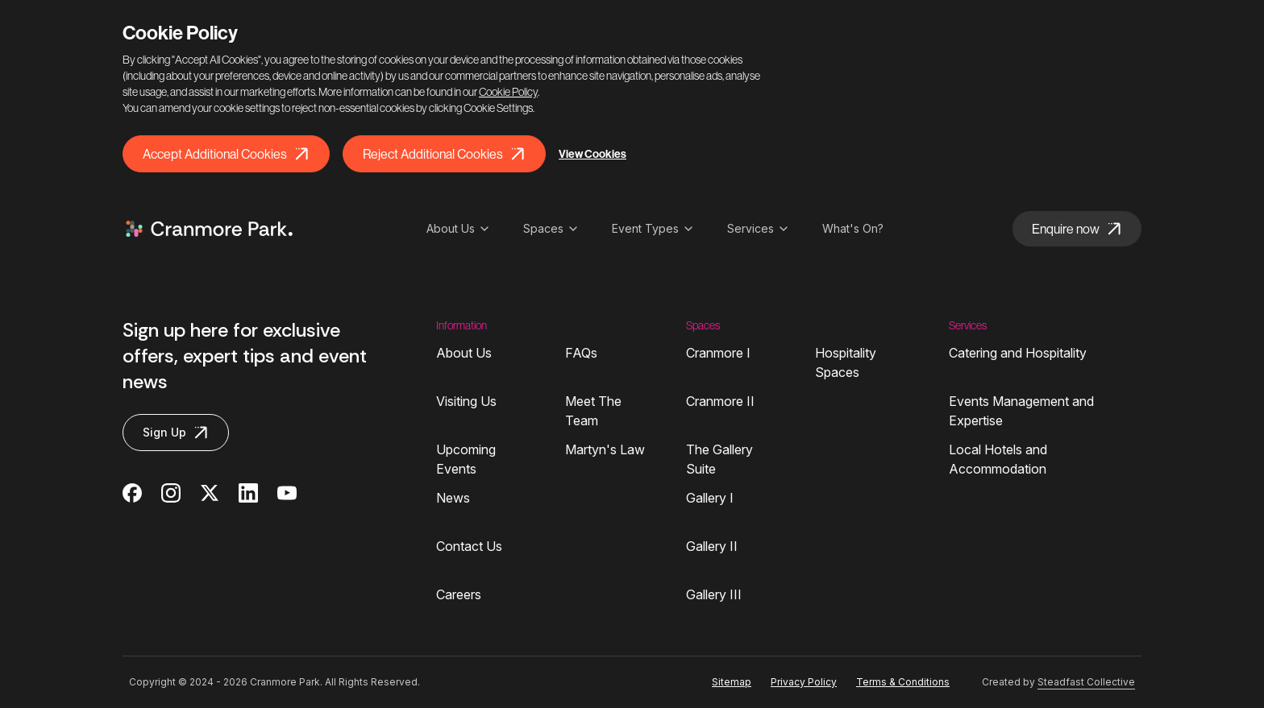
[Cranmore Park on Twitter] (209, 493)
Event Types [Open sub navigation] (653, 228)
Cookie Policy (508, 92)
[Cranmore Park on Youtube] (287, 493)
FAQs (581, 353)
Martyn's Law (605, 449)
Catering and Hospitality (1018, 353)
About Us (464, 353)
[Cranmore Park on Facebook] (132, 493)
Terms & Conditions (903, 682)
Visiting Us (466, 401)
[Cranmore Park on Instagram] (171, 493)
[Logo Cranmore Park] (210, 229)
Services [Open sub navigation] (758, 228)
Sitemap (731, 682)
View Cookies (592, 154)
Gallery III (714, 594)
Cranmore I (718, 353)
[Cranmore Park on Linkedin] (248, 493)
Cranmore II (720, 401)
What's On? (853, 228)
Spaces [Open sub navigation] (551, 228)
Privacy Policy (804, 682)
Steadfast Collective (1086, 682)
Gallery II (712, 546)
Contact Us (469, 546)
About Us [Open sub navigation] (458, 228)
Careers (458, 594)
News (453, 498)
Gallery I (710, 498)
